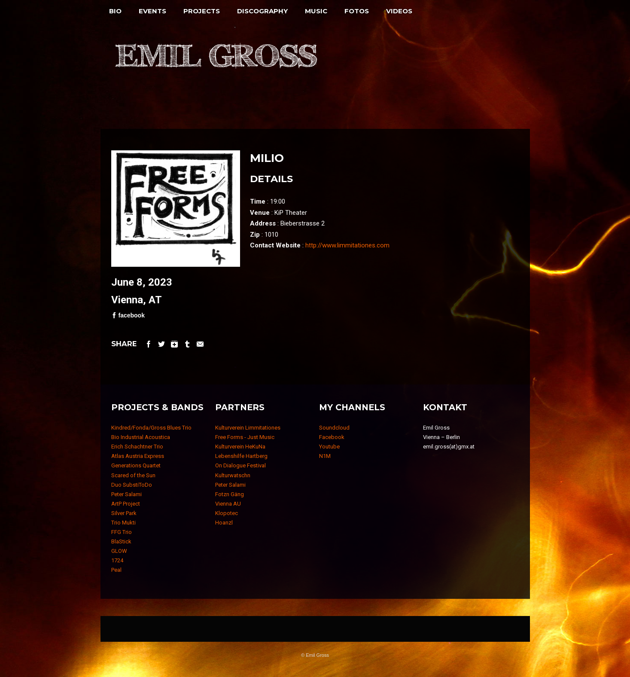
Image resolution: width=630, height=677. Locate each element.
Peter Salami (126, 494)
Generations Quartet (136, 465)
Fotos (356, 11)
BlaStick (121, 541)
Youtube (329, 446)
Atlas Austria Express (137, 456)
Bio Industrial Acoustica (140, 437)
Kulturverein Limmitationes (247, 427)
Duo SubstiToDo (131, 485)
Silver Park (124, 513)
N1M (325, 456)
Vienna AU (228, 503)
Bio (115, 11)
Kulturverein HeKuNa (240, 446)
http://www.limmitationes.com (347, 245)
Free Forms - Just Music (244, 437)
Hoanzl (224, 522)
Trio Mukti (123, 522)
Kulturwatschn (232, 475)
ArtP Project (125, 503)
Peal (116, 570)
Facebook (331, 437)
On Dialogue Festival (240, 465)
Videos (399, 11)
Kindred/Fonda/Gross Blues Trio (151, 427)
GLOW (119, 551)
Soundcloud (334, 427)
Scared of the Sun (133, 475)
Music (316, 11)
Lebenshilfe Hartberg (241, 456)
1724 (117, 560)
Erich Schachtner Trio (137, 446)
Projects (201, 11)
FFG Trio (121, 532)
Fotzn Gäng (229, 494)
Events (152, 11)
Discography (262, 11)
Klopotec (226, 513)
